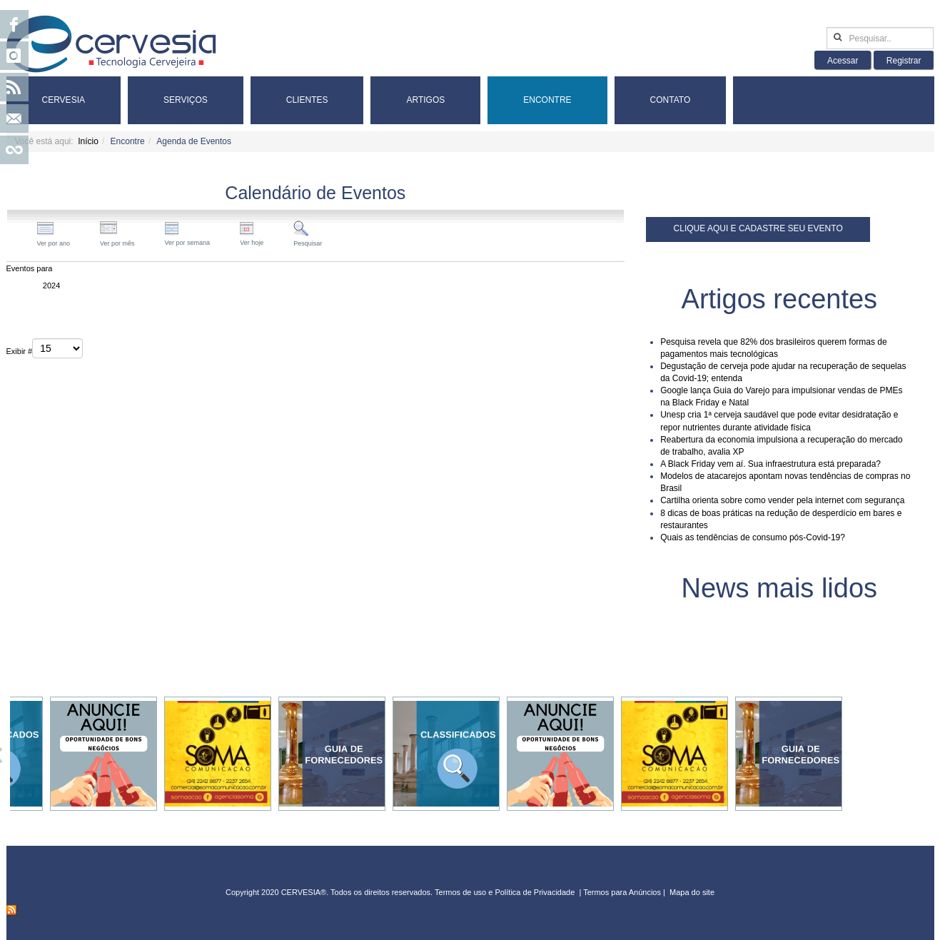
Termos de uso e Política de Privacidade (505, 892)
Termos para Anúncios (623, 892)
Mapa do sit (689, 892)
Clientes (307, 100)
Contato (670, 100)
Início (88, 141)
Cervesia (63, 100)
